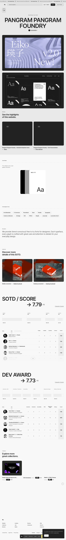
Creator (26, 536)
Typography (47, 212)
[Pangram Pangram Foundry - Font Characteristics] (48, 133)
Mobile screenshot (6, 283)
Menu (5, 149)
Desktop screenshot (38, 283)
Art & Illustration (7, 212)
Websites (3, 523)
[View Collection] (12, 468)
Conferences (29, 525)
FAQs (41, 523)
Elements (3, 526)
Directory (29, 523)
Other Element (39, 149)
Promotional (26, 212)
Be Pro (53, 4)
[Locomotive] (33, 30)
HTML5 (30, 215)
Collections (4, 525)
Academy (16, 523)
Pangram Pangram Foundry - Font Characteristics (46, 147)
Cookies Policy (4, 532)
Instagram (38, 532)
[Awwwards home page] (21, 536)
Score (39, 536)
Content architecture (8, 215)
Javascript (45, 215)
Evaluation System (59, 306)
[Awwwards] (5, 4)
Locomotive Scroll (54, 215)
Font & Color (31, 536)
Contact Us (42, 526)
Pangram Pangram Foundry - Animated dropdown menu (15, 147)
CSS (25, 215)
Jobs (15, 525)
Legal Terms (10, 532)
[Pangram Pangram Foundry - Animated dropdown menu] (17, 133)
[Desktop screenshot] (49, 270)
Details (35, 536)
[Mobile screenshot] (17, 270)
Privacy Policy (16, 532)
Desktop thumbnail (50, 283)
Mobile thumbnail (18, 283)
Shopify (37, 215)
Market (16, 526)
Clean (33, 212)
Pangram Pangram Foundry (33, 23)
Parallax (39, 212)
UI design (18, 215)
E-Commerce (17, 212)
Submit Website (59, 4)
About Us (41, 525)
